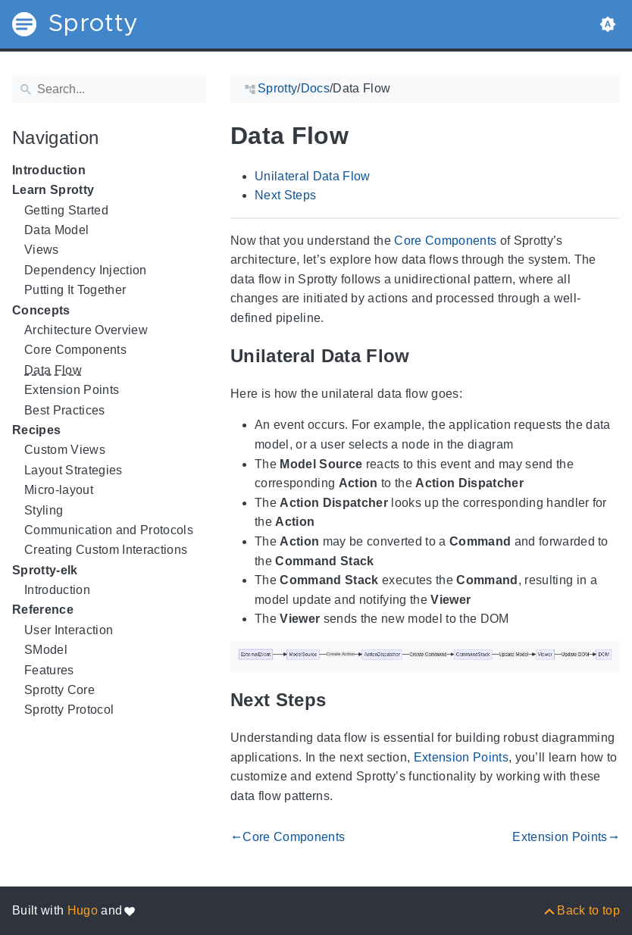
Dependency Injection (85, 270)
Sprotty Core (59, 689)
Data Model (56, 230)
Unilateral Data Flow (313, 176)
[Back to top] (581, 910)
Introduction (49, 170)
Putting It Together (75, 289)
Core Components (75, 349)
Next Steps (285, 195)
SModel (45, 649)
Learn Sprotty (53, 189)
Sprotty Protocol (69, 709)
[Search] (109, 89)
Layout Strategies (73, 470)
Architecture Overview (86, 330)
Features (49, 670)
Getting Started (66, 210)
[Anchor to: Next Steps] (345, 700)
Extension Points (71, 389)
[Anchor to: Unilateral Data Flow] (429, 355)
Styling (43, 510)
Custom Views (64, 449)
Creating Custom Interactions (105, 549)
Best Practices (64, 410)
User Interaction (68, 630)
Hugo (82, 910)
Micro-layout (58, 489)
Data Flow (53, 370)
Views (41, 249)
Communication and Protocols (108, 530)
